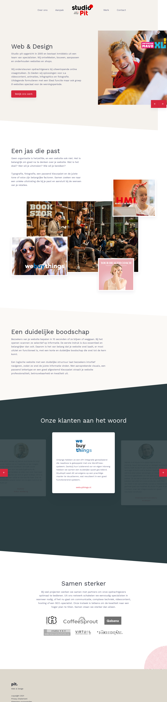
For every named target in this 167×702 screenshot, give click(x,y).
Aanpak (59, 10)
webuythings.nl (83, 487)
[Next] (162, 104)
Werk (106, 10)
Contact (121, 10)
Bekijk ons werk (23, 93)
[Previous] (155, 104)
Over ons (42, 10)
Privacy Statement (19, 699)
